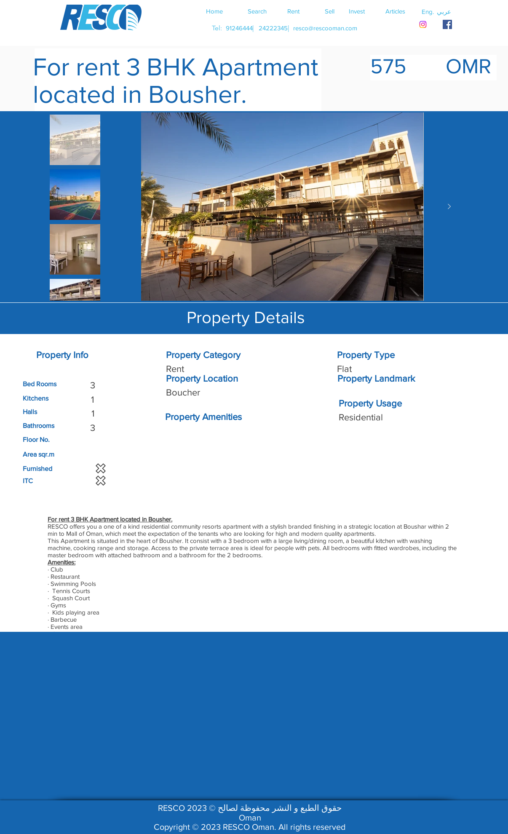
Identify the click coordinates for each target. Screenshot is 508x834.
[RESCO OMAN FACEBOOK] (447, 24)
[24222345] (273, 28)
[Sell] (329, 11)
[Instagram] (423, 24)
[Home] (214, 11)
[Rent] (293, 11)
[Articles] (395, 11)
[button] (444, 11)
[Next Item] (449, 207)
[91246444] (239, 28)
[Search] (257, 11)
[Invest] (357, 11)
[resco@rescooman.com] (325, 28)
